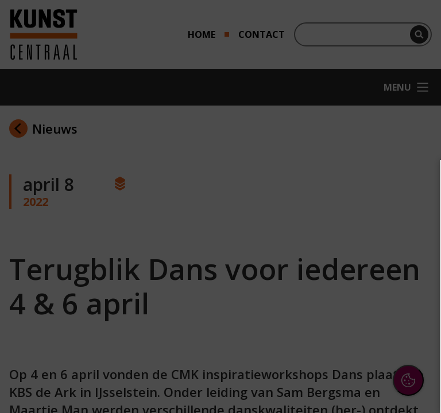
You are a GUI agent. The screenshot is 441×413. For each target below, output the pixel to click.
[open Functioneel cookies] (413, 273)
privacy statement (306, 234)
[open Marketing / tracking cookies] (413, 307)
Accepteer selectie (343, 382)
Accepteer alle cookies (343, 349)
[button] (331, 271)
